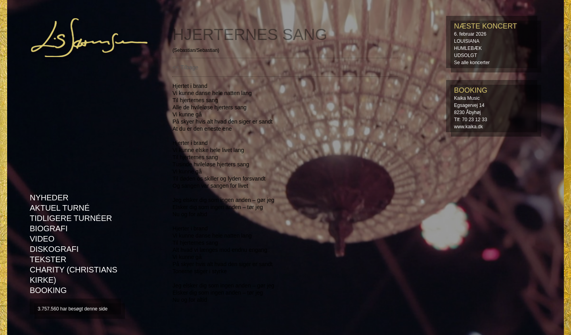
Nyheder (49, 197)
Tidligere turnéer (71, 218)
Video (42, 238)
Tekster (48, 259)
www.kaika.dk (468, 126)
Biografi (49, 228)
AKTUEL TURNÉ (60, 208)
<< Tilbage (185, 67)
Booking (48, 290)
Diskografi (54, 249)
